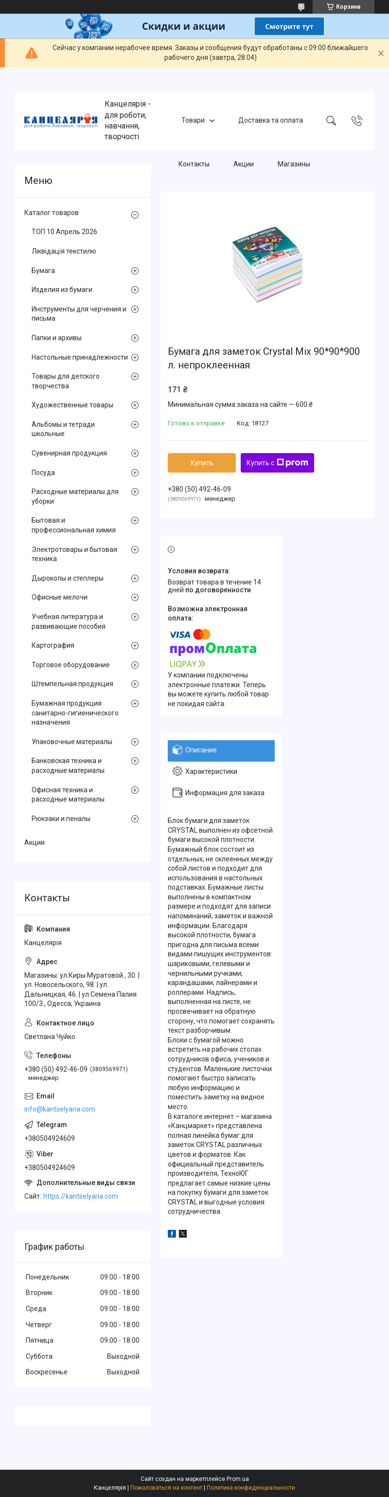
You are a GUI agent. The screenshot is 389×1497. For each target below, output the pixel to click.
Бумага (43, 270)
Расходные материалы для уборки (75, 496)
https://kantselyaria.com (80, 1196)
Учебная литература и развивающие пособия (69, 621)
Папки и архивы (57, 338)
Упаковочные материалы (72, 742)
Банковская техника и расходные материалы (68, 765)
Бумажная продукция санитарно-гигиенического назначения (75, 712)
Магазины (294, 164)
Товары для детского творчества (66, 381)
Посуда (43, 472)
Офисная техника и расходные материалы (68, 794)
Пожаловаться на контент (166, 1487)
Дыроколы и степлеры (68, 578)
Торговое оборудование (71, 665)
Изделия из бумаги (62, 289)
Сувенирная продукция (69, 453)
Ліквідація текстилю (64, 251)
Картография (53, 645)
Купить (202, 463)
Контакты (194, 164)
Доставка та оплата (270, 120)
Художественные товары (72, 405)
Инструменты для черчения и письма (79, 314)
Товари (193, 120)
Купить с (277, 462)
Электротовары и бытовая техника (74, 554)
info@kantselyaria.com (59, 1109)
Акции (243, 164)
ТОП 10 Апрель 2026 (64, 232)
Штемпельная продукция (72, 684)
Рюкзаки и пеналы (61, 818)
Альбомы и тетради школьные (63, 429)
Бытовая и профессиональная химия (74, 525)
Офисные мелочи (60, 597)
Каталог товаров (51, 213)
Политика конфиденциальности (251, 1487)
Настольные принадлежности (80, 357)
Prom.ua (238, 1479)
